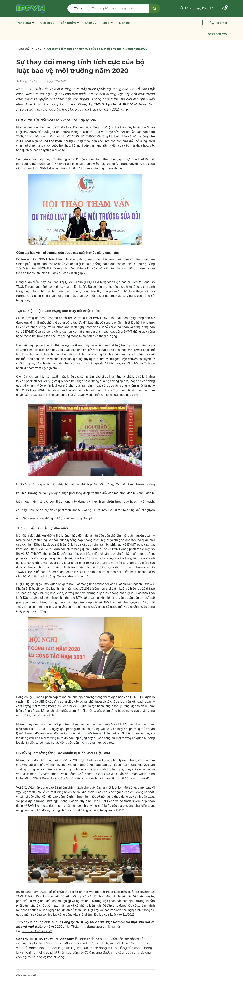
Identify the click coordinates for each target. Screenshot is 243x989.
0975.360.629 (217, 34)
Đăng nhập (192, 8)
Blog (106, 22)
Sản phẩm (69, 22)
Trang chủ (24, 22)
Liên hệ (124, 22)
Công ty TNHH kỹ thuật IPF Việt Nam (112, 104)
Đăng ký (207, 8)
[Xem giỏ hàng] (224, 8)
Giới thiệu (47, 22)
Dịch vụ (90, 22)
